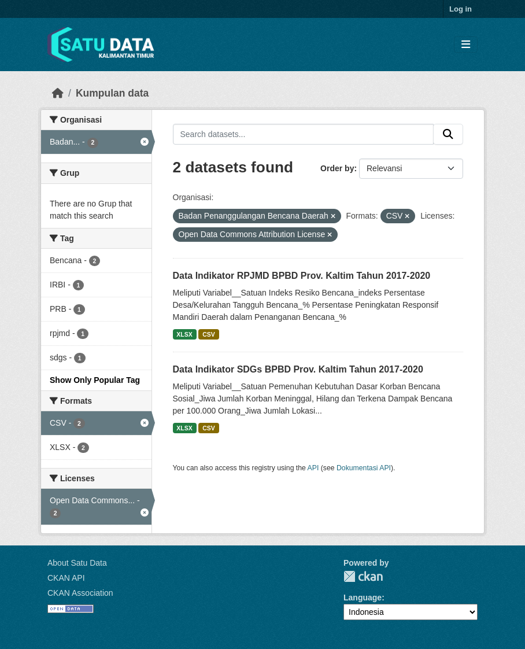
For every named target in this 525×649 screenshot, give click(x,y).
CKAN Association (80, 593)
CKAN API (66, 577)
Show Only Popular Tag (95, 380)
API (313, 468)
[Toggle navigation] (466, 44)
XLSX (184, 334)
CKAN (363, 576)
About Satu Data (77, 562)
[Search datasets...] (303, 134)
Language (362, 597)
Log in (460, 9)
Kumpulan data (112, 93)
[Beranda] (58, 93)
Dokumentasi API (364, 468)
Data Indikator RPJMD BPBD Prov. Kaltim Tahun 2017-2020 (302, 276)
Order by (337, 168)
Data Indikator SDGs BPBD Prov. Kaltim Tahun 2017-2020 (298, 369)
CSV (208, 334)
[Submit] (448, 134)
